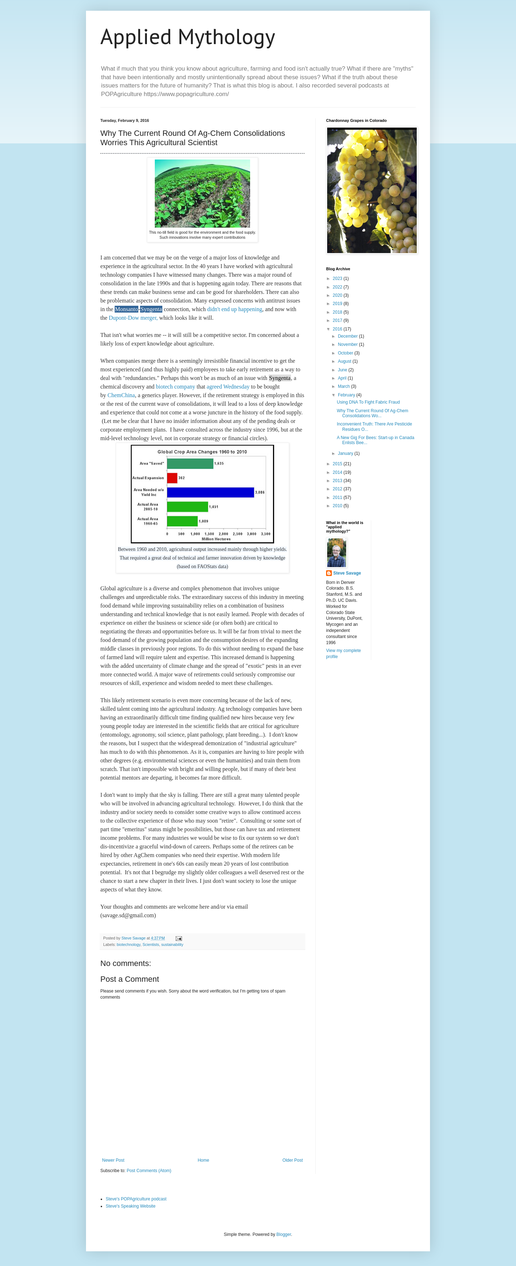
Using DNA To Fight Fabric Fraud (368, 402)
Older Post (292, 1160)
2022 (338, 287)
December (348, 336)
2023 (338, 278)
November (348, 344)
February (347, 395)
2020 (338, 295)
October (346, 353)
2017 (338, 320)
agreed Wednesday (228, 387)
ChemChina (121, 395)
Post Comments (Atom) (148, 1170)
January (346, 453)
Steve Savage (347, 573)
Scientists (151, 944)
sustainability (172, 944)
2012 (338, 488)
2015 (338, 463)
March (344, 386)
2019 (338, 303)
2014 (338, 472)
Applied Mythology (187, 36)
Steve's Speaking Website (131, 1206)
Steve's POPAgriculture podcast (136, 1198)
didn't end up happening (234, 309)
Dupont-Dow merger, (133, 318)
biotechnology (128, 944)
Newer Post (113, 1160)
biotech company (175, 387)
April (343, 378)
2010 (338, 505)
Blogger (283, 1234)
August (345, 361)
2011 (338, 497)
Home (203, 1160)
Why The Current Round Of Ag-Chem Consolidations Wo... (372, 413)
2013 (338, 480)
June (343, 369)
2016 (338, 329)
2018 (338, 312)
